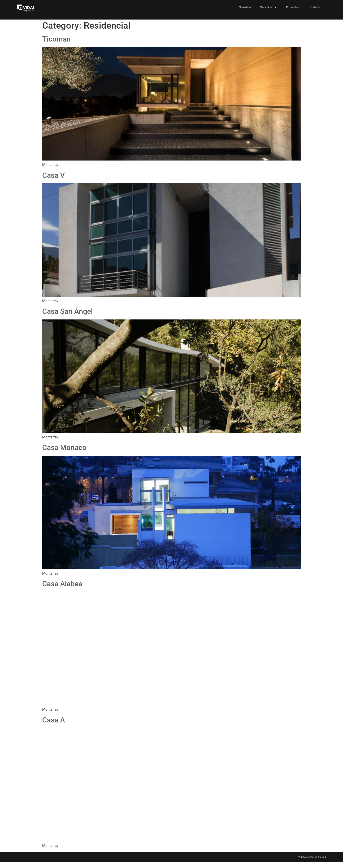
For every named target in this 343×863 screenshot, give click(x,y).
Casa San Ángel (67, 312)
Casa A (53, 721)
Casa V (53, 176)
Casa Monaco (64, 448)
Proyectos (292, 7)
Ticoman (56, 40)
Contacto (315, 7)
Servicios (268, 7)
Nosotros (245, 7)
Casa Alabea (62, 585)
